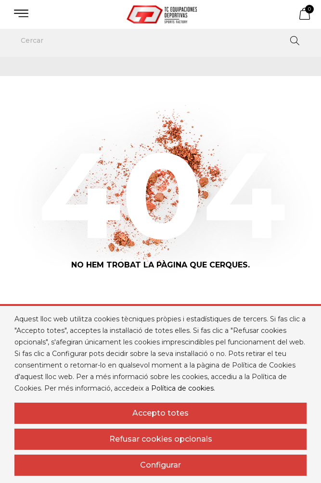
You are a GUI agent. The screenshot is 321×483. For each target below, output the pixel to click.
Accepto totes (160, 413)
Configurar (160, 465)
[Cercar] (160, 40)
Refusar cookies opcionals (160, 439)
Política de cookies (182, 388)
